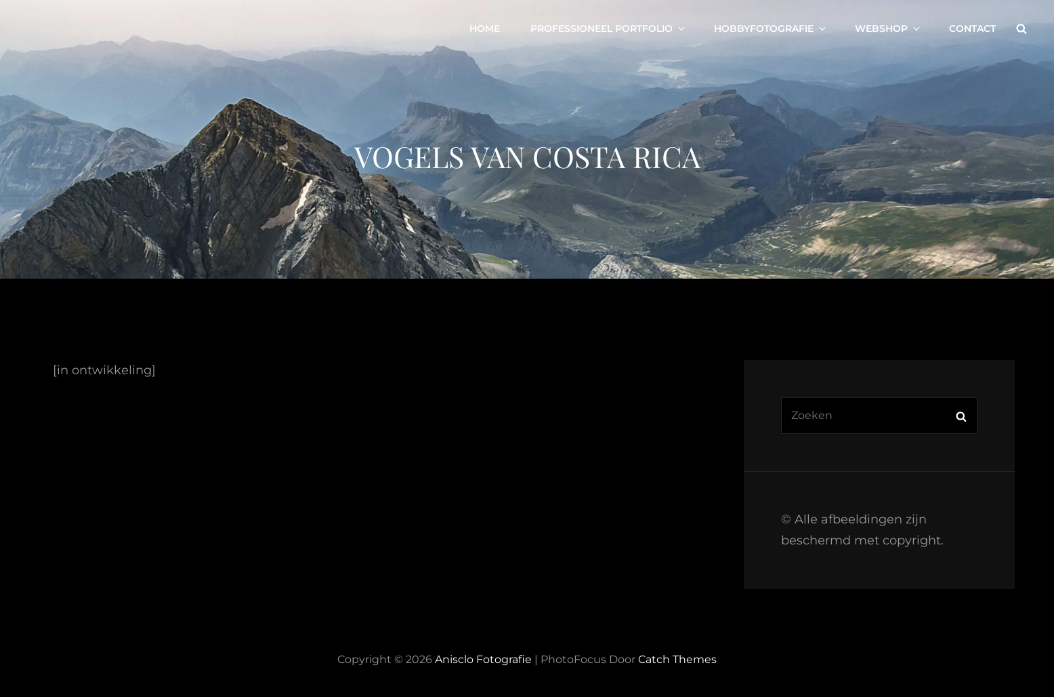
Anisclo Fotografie (483, 659)
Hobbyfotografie (771, 28)
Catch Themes (677, 659)
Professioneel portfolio (608, 28)
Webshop (888, 28)
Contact (972, 28)
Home (484, 28)
